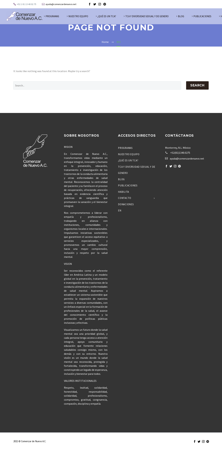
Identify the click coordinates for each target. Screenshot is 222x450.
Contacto (124, 198)
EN (119, 210)
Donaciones (126, 204)
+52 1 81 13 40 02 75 (26, 4)
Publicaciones (202, 16)
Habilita (123, 191)
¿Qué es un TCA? (106, 16)
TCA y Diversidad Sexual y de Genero (147, 16)
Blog (181, 16)
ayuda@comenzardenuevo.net (61, 4)
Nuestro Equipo (78, 16)
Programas (52, 16)
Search (197, 85)
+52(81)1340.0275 (180, 152)
